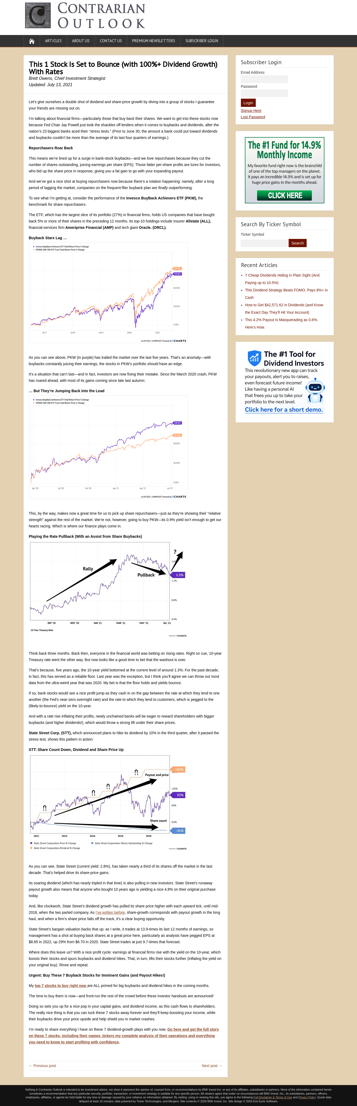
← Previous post (42, 1066)
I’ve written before (110, 912)
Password (249, 86)
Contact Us (111, 40)
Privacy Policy (307, 1097)
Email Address (253, 72)
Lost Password (253, 117)
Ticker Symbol (252, 234)
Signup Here (251, 110)
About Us (81, 40)
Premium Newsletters (153, 40)
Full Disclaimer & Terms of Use (272, 1097)
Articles (53, 40)
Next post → (212, 1066)
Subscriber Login (202, 40)
